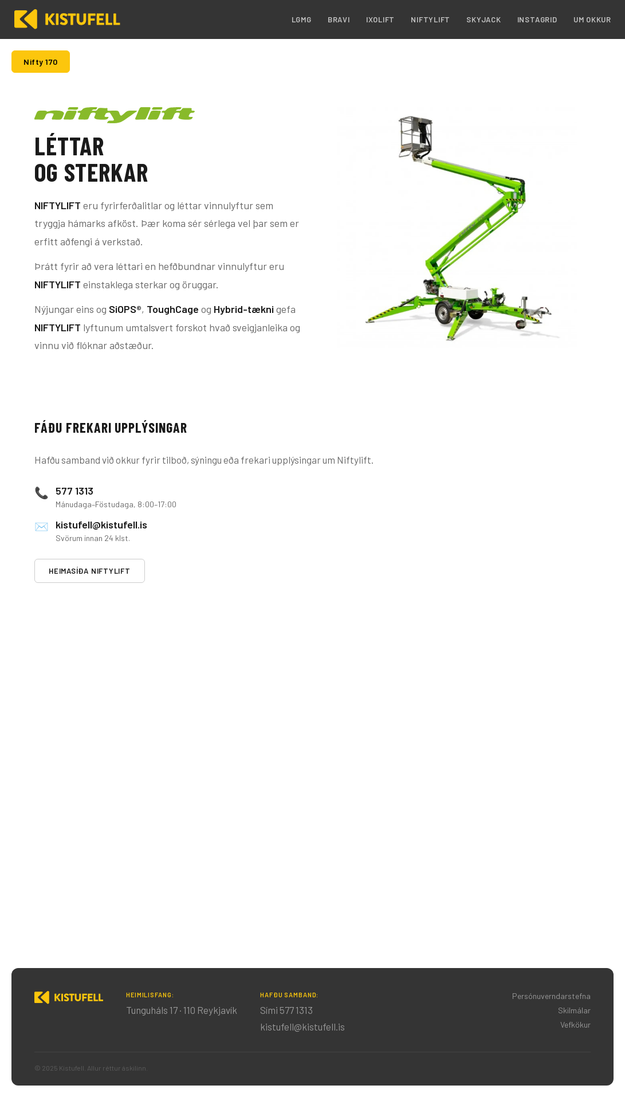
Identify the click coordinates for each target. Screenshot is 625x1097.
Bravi (339, 19)
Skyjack (483, 19)
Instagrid (537, 19)
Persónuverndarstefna (551, 996)
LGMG (302, 19)
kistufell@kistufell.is (101, 524)
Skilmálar (574, 1010)
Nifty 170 (40, 61)
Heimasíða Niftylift (90, 570)
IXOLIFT (380, 19)
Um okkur (592, 19)
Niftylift (430, 19)
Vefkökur (575, 1024)
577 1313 (74, 490)
